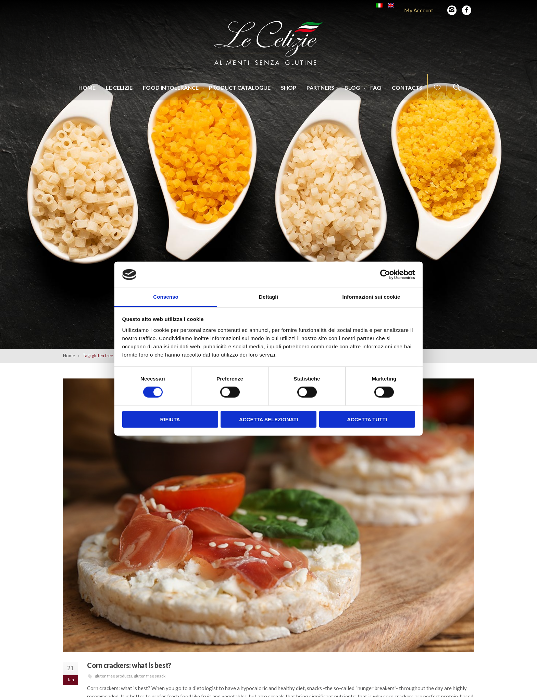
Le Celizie (119, 87)
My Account (418, 10)
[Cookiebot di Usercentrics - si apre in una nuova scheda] (385, 275)
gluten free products (113, 676)
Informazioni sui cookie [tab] (371, 297)
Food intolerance (171, 87)
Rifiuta (170, 419)
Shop (288, 87)
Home (87, 87)
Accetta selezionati (268, 419)
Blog (352, 87)
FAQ (376, 87)
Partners (320, 87)
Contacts (407, 87)
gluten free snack (149, 676)
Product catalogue (240, 87)
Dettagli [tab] (268, 297)
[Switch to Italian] (379, 5)
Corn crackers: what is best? (129, 665)
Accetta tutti (367, 419)
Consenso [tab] (165, 297)
